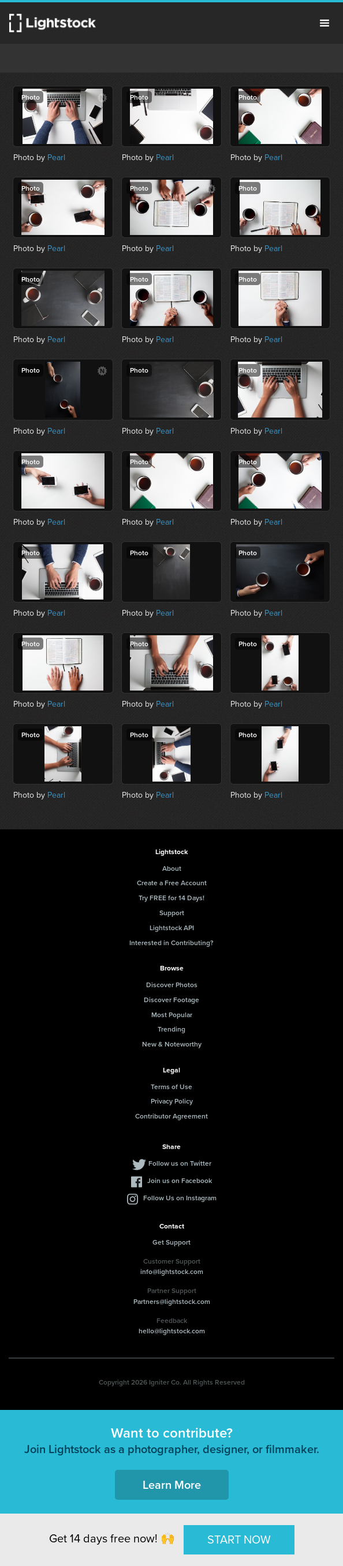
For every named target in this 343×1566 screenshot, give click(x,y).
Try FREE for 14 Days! (171, 898)
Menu (324, 23)
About (171, 868)
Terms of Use (171, 1086)
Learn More (172, 1484)
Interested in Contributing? (171, 942)
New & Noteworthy (172, 1044)
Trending (171, 1029)
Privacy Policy (172, 1101)
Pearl (56, 157)
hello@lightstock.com (172, 1331)
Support (171, 912)
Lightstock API (172, 927)
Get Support (171, 1242)
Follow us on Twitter (179, 1163)
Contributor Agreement (171, 1116)
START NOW (239, 1539)
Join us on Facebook (179, 1180)
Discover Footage (171, 999)
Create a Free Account (172, 883)
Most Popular (171, 1014)
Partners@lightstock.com (171, 1301)
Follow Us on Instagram (180, 1198)
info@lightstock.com (171, 1271)
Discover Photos (171, 984)
